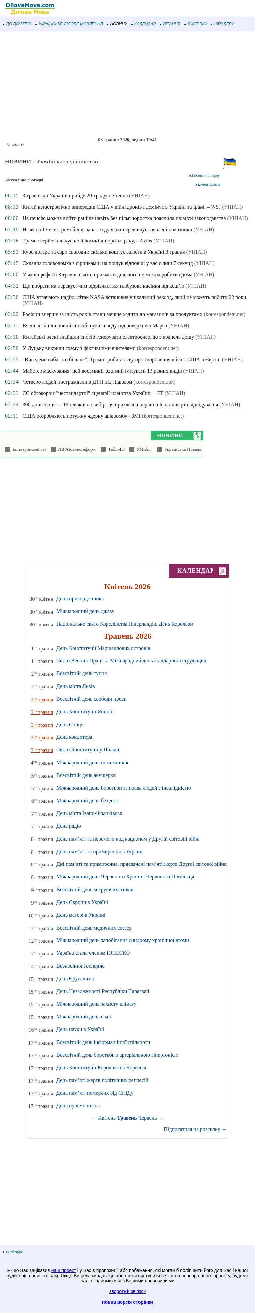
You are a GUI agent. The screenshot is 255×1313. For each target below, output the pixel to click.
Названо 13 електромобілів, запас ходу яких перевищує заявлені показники (107, 229)
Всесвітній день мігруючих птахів (94, 889)
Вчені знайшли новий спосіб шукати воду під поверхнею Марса (94, 325)
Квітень (107, 1118)
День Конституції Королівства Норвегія (101, 1067)
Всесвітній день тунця (81, 673)
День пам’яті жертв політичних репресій (102, 1080)
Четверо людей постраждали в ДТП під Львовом (77, 382)
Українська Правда (181, 449)
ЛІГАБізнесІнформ (76, 449)
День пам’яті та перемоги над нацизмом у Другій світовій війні (128, 839)
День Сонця (69, 724)
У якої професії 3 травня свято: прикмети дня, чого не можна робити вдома (107, 274)
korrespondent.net (28, 449)
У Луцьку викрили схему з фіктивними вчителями (78, 348)
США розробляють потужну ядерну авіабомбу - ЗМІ (81, 416)
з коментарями (207, 184)
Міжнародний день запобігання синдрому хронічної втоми (122, 940)
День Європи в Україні (82, 902)
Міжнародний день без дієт (87, 800)
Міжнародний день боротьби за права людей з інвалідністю (123, 788)
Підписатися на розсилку (195, 1129)
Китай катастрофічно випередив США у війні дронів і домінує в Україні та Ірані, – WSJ (121, 207)
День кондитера (74, 737)
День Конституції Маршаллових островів (103, 648)
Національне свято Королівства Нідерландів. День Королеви (124, 624)
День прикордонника (80, 598)
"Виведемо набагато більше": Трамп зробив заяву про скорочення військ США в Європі (121, 359)
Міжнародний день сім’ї (83, 1016)
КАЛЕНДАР (144, 24)
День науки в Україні (80, 1029)
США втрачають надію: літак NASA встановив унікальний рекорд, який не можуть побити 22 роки (134, 297)
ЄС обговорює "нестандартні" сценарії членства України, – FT (92, 393)
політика (13, 1252)
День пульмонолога (78, 1105)
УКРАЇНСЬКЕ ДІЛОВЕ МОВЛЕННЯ (69, 24)
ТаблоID (115, 449)
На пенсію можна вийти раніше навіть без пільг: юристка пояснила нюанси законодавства (124, 218)
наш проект (63, 1270)
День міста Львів (75, 686)
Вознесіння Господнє (80, 966)
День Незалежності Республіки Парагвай (102, 991)
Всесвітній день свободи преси (91, 699)
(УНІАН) (139, 195)
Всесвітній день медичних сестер (94, 928)
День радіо (68, 826)
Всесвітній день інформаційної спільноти (103, 1042)
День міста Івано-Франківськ (89, 813)
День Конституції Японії (84, 711)
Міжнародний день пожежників (92, 762)
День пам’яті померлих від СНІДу (94, 1093)
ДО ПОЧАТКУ (17, 24)
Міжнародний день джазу (85, 611)
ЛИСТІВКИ (196, 24)
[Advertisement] (127, 84)
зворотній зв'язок (127, 1291)
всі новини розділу (204, 175)
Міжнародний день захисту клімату (96, 1004)
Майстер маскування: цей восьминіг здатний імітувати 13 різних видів (102, 371)
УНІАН (143, 449)
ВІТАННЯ (170, 24)
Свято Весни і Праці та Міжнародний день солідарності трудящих (131, 660)
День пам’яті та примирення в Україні (99, 851)
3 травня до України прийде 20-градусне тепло (75, 195)
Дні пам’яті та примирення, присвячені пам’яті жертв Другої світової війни (141, 864)
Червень (147, 1118)
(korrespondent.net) (224, 314)
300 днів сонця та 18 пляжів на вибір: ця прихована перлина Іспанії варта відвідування (120, 404)
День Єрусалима (75, 978)
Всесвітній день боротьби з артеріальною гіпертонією (117, 1055)
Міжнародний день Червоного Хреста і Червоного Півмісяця (125, 876)
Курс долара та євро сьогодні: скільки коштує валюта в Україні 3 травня (103, 252)
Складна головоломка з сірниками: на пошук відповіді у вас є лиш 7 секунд (107, 263)
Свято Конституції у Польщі (88, 749)
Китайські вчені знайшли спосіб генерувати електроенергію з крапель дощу (108, 337)
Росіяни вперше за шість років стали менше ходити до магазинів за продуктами (112, 314)
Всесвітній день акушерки (86, 775)
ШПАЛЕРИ (223, 24)
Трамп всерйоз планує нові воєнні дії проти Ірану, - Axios (87, 240)
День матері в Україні (80, 915)
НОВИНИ (117, 24)
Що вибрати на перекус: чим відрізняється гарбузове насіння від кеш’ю (103, 286)
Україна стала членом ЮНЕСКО (93, 953)
